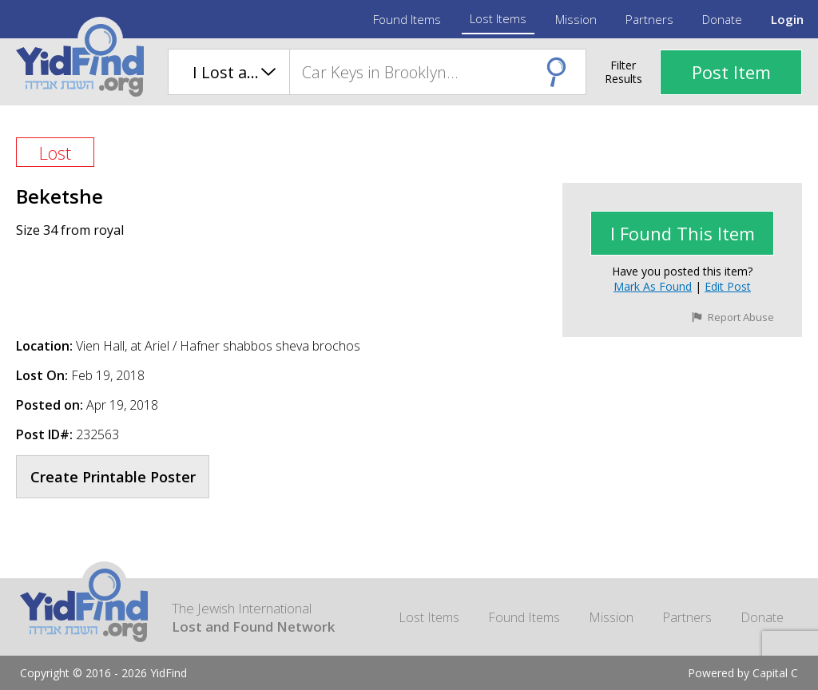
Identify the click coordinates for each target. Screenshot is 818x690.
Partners (649, 19)
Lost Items (498, 18)
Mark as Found (653, 286)
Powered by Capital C (743, 672)
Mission (576, 19)
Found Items (407, 19)
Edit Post (728, 286)
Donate (722, 19)
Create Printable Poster (113, 476)
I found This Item (682, 233)
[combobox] (437, 72)
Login (787, 19)
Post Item (731, 72)
